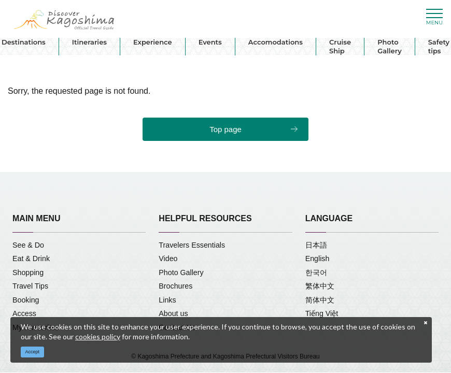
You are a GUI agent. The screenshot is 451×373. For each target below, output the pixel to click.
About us (173, 313)
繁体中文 (319, 286)
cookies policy (97, 336)
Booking (25, 300)
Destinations (24, 42)
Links (167, 300)
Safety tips (438, 46)
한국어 (316, 272)
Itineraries (89, 42)
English (317, 258)
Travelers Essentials (192, 245)
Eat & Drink (31, 258)
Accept (32, 351)
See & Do (28, 245)
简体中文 (319, 300)
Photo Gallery (389, 46)
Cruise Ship (340, 46)
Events (210, 42)
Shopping (28, 272)
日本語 (316, 245)
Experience (152, 42)
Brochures (175, 286)
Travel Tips (30, 286)
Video (168, 258)
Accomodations (275, 42)
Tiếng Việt (322, 313)
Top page (225, 129)
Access (24, 313)
